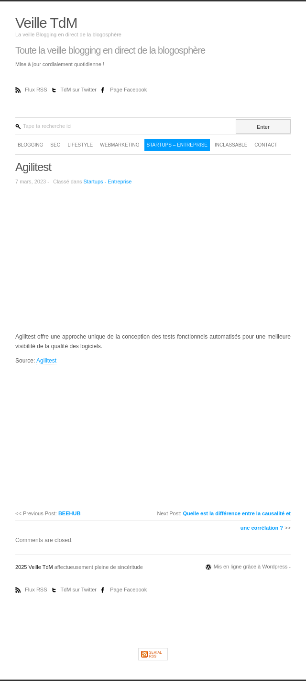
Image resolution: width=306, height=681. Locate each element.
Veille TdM (46, 23)
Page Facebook (128, 89)
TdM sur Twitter (79, 89)
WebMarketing (119, 145)
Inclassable (231, 145)
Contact (265, 145)
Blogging (30, 145)
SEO (55, 145)
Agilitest (33, 166)
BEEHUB (69, 513)
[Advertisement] (95, 258)
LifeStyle (80, 145)
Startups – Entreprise (177, 145)
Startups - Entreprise (108, 181)
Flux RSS (37, 89)
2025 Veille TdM (35, 567)
